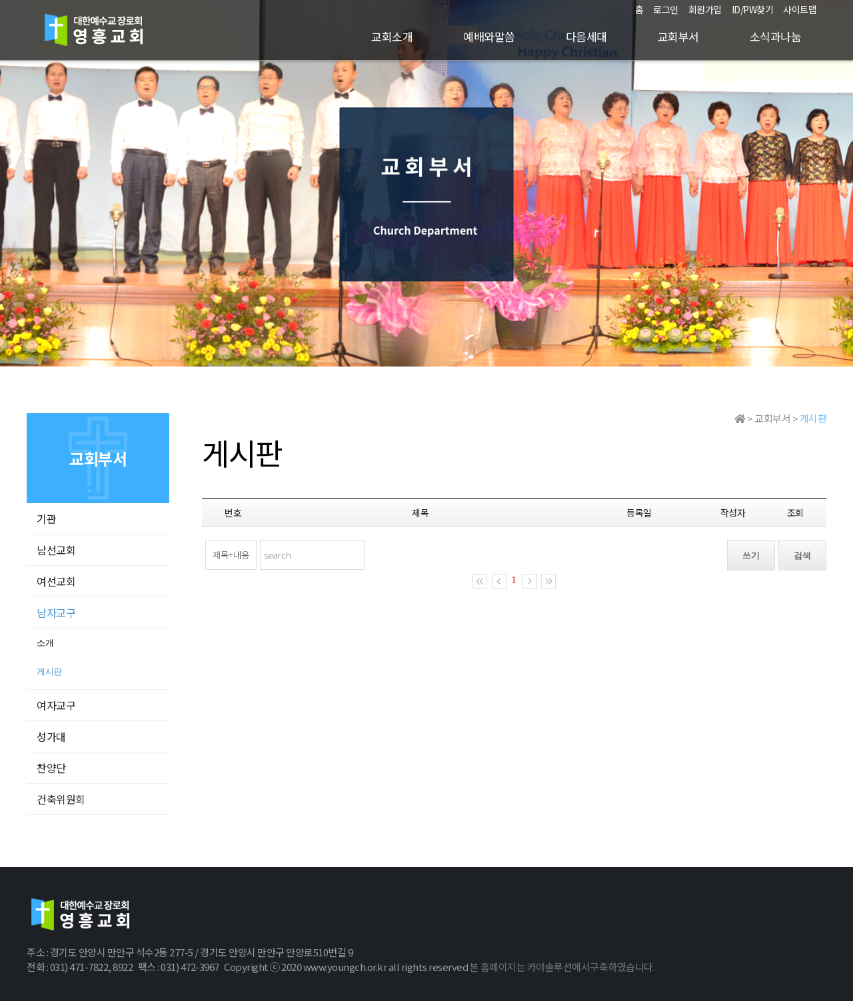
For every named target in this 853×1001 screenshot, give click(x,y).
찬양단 (51, 768)
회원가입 (705, 9)
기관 (46, 518)
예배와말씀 (489, 36)
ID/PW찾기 (753, 9)
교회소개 (392, 36)
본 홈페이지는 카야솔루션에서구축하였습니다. (562, 967)
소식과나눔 (776, 36)
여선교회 (56, 581)
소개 (45, 643)
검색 (802, 555)
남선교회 (56, 550)
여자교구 (56, 705)
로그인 (665, 9)
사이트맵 (799, 9)
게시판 (49, 671)
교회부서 (678, 36)
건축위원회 (61, 799)
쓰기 (751, 555)
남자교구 (56, 612)
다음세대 (586, 36)
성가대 (51, 736)
